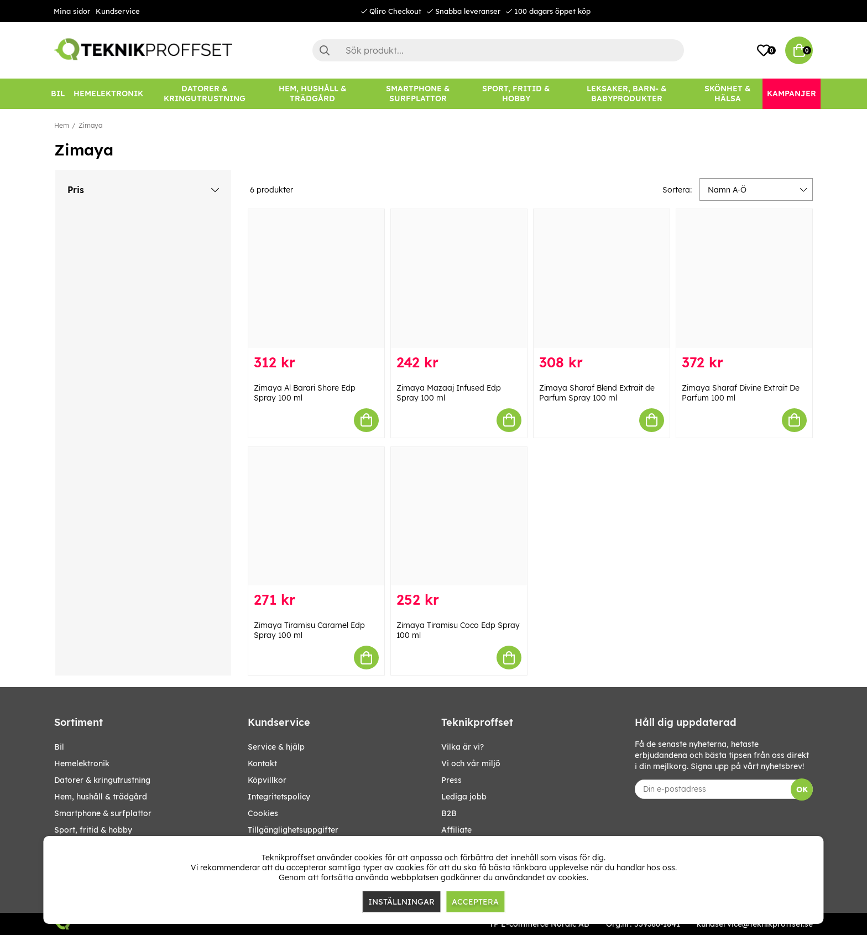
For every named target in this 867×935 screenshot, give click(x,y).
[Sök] (498, 50)
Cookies (263, 813)
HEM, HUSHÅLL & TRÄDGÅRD (100, 797)
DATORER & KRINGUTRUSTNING (102, 780)
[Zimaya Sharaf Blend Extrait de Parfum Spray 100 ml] (601, 278)
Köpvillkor (267, 780)
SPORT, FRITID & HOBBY (93, 830)
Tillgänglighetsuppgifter (293, 830)
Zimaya (90, 125)
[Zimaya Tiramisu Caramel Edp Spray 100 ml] (316, 516)
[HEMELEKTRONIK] (108, 94)
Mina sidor (72, 11)
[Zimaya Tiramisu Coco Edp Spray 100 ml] (459, 516)
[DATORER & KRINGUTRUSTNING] (205, 94)
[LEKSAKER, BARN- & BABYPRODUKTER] (626, 94)
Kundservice (118, 11)
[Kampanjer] (791, 94)
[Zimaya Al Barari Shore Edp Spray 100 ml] (316, 278)
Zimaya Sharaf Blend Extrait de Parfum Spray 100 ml (597, 393)
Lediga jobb (464, 797)
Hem (61, 125)
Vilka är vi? (462, 747)
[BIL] (57, 94)
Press (451, 780)
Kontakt (262, 763)
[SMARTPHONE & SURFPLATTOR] (418, 94)
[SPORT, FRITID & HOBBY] (516, 94)
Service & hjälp (276, 747)
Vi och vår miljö (470, 763)
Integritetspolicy (279, 797)
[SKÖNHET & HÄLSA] (727, 94)
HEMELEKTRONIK (81, 763)
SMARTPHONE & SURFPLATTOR (103, 813)
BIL (59, 747)
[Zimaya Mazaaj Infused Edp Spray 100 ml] (459, 278)
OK (802, 789)
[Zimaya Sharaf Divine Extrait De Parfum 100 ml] (744, 278)
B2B (449, 813)
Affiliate (456, 830)
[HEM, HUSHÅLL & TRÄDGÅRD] (312, 94)
